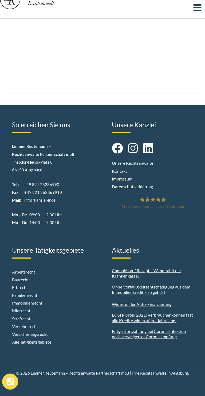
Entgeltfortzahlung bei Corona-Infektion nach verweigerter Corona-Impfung (149, 334)
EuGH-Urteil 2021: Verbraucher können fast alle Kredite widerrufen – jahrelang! (152, 317)
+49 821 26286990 (41, 184)
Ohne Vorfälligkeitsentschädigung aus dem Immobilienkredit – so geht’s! (151, 289)
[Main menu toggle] (197, 7)
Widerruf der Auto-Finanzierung (141, 304)
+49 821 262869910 (43, 192)
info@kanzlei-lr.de (40, 200)
